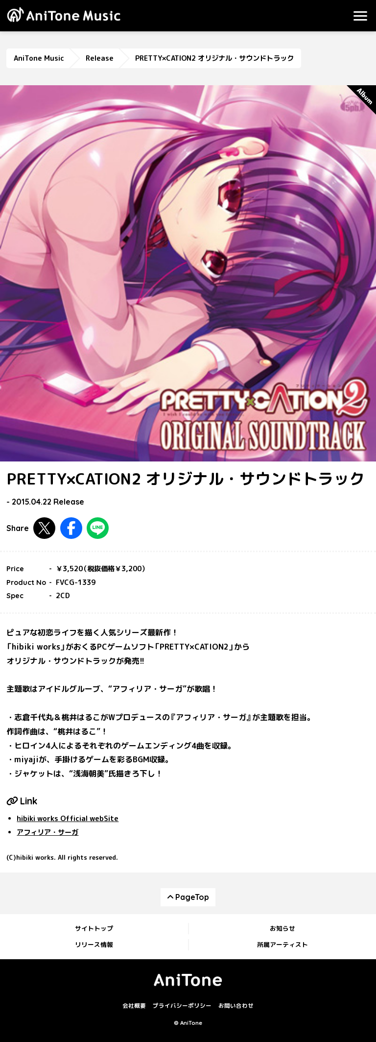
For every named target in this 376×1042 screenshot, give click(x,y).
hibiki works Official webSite (67, 819)
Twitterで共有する (44, 528)
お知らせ (282, 928)
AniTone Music (39, 58)
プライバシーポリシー (182, 1006)
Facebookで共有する (71, 528)
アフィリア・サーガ (47, 832)
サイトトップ (94, 928)
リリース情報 (94, 944)
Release (100, 58)
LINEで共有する (98, 528)
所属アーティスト (282, 944)
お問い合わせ (236, 1006)
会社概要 (134, 1006)
